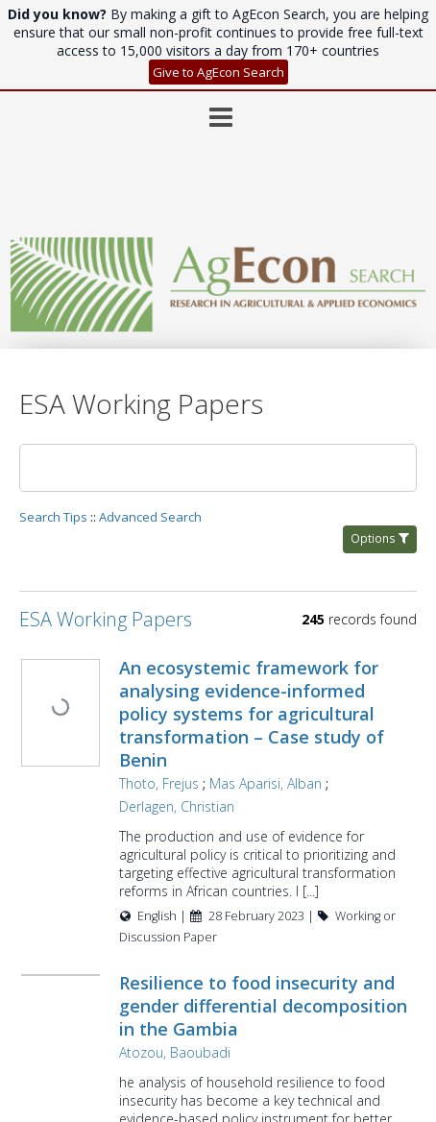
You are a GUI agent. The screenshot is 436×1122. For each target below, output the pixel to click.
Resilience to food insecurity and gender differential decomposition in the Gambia (269, 932)
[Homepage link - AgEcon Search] (217, 200)
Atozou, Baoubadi (200, 979)
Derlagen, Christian (202, 715)
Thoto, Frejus (185, 692)
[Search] (218, 377)
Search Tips (53, 425)
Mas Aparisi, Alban (291, 692)
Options (380, 447)
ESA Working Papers (105, 528)
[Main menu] (218, 18)
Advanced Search (150, 425)
